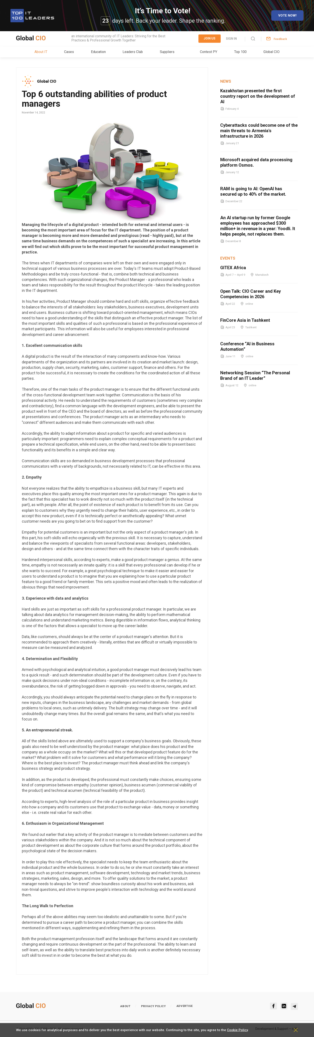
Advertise (184, 1006)
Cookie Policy (237, 1030)
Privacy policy (153, 1006)
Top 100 (240, 52)
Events (227, 258)
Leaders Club (133, 52)
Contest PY (208, 52)
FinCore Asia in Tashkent (245, 320)
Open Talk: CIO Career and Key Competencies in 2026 (250, 294)
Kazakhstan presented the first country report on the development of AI (257, 96)
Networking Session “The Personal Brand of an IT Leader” (255, 375)
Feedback (280, 39)
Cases (69, 52)
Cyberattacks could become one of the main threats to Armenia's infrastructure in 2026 (259, 131)
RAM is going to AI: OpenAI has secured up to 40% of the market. (253, 191)
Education (98, 52)
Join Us (209, 38)
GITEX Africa (233, 267)
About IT (40, 52)
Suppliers (167, 52)
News (225, 81)
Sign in (231, 38)
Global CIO (271, 52)
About (125, 1006)
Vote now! (287, 15)
